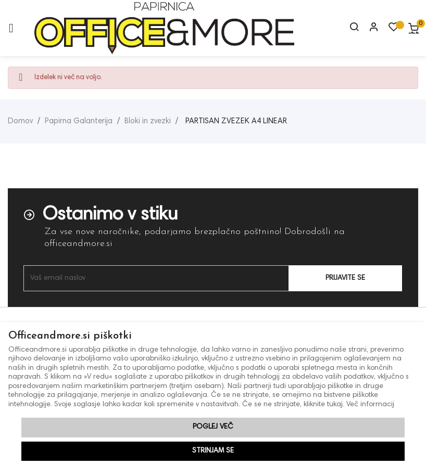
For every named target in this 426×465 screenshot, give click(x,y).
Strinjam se (213, 451)
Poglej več (213, 427)
